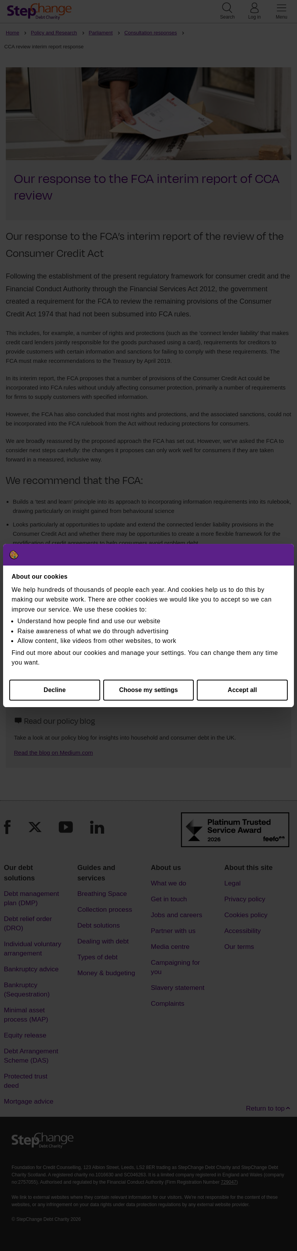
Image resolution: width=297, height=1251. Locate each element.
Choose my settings (148, 690)
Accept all (242, 690)
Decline (55, 690)
